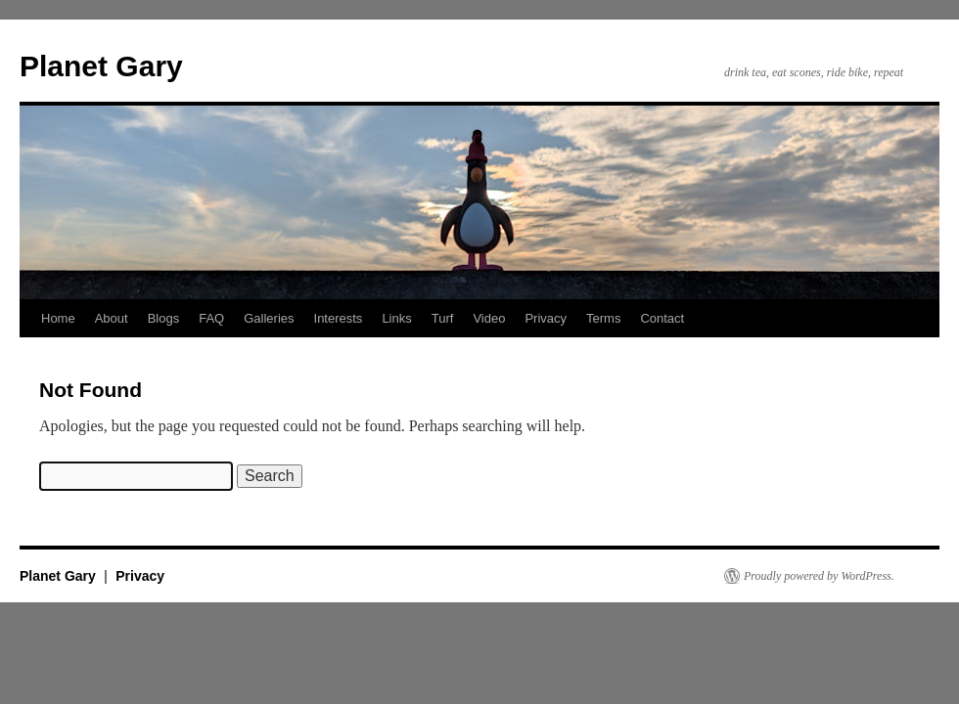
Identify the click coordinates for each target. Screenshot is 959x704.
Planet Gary (101, 66)
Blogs (164, 318)
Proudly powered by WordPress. (819, 576)
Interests (338, 318)
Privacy (546, 318)
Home (58, 318)
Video (489, 318)
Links (396, 318)
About (111, 318)
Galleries (269, 318)
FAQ (211, 318)
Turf (443, 318)
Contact (662, 318)
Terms (603, 318)
